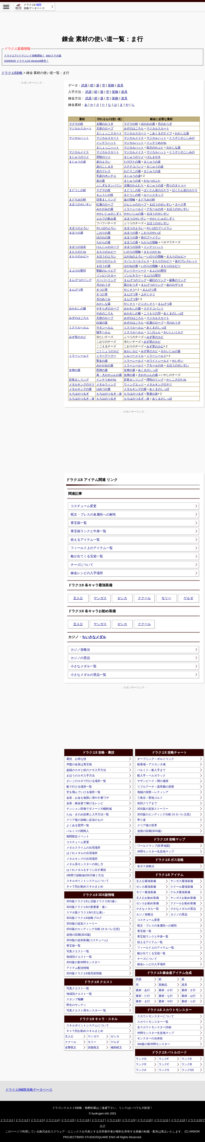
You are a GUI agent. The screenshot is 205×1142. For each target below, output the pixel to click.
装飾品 (163, 984)
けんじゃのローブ (135, 204)
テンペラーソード (135, 270)
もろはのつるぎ (79, 393)
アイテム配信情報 (77, 967)
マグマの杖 (76, 123)
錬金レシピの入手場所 (87, 573)
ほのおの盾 (148, 123)
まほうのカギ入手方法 (80, 775)
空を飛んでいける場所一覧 (83, 792)
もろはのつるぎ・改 (109, 393)
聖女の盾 (102, 360)
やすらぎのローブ (107, 308)
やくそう (129, 289)
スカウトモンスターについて (155, 1016)
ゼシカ (122, 598)
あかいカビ (131, 351)
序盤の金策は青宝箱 (79, 764)
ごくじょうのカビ (107, 351)
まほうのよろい (79, 228)
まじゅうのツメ (79, 157)
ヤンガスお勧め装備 (183, 897)
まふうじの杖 (104, 194)
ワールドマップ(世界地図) (153, 845)
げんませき (154, 157)
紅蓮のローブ (104, 204)
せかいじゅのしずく (109, 213)
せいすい (177, 360)
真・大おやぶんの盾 (109, 374)
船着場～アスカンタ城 (151, 764)
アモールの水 (155, 209)
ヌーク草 (180, 204)
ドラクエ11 (161, 1120)
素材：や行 (166, 1001)
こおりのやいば (151, 232)
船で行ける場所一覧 (79, 786)
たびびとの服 (132, 161)
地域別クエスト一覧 (79, 956)
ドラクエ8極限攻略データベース (29, 1089)
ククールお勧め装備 (183, 903)
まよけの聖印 (77, 270)
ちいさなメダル (94, 637)
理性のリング (155, 379)
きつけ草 (102, 289)
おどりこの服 (132, 171)
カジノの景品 (80, 658)
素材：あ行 (143, 990)
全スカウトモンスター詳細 (154, 1027)
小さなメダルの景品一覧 (88, 674)
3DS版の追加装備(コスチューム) (87, 940)
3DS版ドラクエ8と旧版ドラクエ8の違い (92, 901)
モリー (166, 598)
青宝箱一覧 (79, 523)
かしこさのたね (176, 379)
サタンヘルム (104, 327)
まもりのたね (77, 251)
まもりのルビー (106, 251)
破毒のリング (177, 280)
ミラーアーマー (106, 355)
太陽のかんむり (134, 185)
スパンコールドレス (136, 261)
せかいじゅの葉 (134, 213)
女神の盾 (74, 370)
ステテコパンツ (134, 166)
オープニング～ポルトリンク (155, 758)
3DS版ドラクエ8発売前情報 (84, 973)
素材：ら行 (189, 1001)
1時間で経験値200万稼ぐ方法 (85, 875)
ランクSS (188, 1070)
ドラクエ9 (128, 1120)
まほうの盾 (76, 232)
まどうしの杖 (77, 190)
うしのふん (154, 332)
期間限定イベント (77, 836)
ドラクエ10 (144, 1120)
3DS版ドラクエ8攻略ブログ (84, 917)
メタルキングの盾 (80, 389)
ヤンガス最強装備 (181, 881)
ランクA (141, 1070)
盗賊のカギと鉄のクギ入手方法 (86, 770)
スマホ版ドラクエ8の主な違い (85, 912)
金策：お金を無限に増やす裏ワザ (87, 797)
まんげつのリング (80, 280)
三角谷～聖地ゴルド (150, 797)
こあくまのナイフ (160, 133)
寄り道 (141, 819)
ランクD (141, 1064)
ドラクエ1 (6, 1120)
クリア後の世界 (147, 825)
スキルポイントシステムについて (87, 880)
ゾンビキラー (132, 275)
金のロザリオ (174, 284)
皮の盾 (100, 180)
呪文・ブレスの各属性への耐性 (93, 514)
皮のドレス (103, 171)
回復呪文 (93, 1047)
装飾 (111, 85)
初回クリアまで (147, 803)
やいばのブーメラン (159, 228)
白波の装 (102, 322)
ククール (144, 598)
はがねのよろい (134, 256)
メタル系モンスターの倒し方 (84, 864)
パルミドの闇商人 (77, 831)
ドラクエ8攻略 (12, 73)
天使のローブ (104, 128)
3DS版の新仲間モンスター (83, 962)
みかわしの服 (77, 308)
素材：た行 (143, 995)
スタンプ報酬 (74, 999)
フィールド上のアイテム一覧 (92, 548)
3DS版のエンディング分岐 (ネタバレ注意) (93, 929)
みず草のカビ (77, 337)
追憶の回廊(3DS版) (78, 934)
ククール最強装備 (181, 886)
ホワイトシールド (158, 360)
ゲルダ (188, 598)
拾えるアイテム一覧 (85, 539)
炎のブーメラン (151, 237)
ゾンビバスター (106, 275)
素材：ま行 (143, 1001)
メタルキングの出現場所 (82, 858)
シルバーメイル (134, 355)
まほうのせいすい (80, 204)
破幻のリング (157, 280)
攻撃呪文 (70, 1047)
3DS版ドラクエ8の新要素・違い (86, 906)
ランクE (187, 1058)
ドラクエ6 (82, 1120)
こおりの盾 (103, 232)
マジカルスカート (80, 128)
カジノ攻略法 (80, 649)
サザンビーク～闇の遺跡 (152, 781)
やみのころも (104, 313)
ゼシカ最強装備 (146, 886)
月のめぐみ (103, 299)
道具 (120, 85)
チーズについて (82, 564)
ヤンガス (100, 598)
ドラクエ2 (21, 1120)
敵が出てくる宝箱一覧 (87, 556)
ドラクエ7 (97, 1120)
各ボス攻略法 (145, 866)
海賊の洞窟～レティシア (152, 792)
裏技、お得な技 (76, 758)
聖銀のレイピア (106, 270)
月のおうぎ (165, 123)
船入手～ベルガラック (151, 775)
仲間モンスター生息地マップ (155, 851)
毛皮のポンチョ (106, 175)
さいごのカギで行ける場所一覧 (86, 781)
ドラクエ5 (67, 1120)
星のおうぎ (131, 284)
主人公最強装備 (146, 881)
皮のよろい (103, 161)
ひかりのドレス (106, 261)
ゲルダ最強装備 (180, 892)
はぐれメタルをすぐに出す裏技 (86, 869)
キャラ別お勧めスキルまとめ (84, 886)
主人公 (78, 598)
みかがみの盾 (104, 209)
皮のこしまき (104, 166)
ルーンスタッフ (154, 194)
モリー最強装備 (146, 892)
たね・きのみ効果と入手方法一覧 (87, 814)
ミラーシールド (134, 209)
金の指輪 (129, 199)
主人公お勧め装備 (147, 897)
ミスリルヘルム (79, 327)
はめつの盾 (103, 389)
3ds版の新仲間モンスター (153, 1044)
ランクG (141, 1058)
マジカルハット (79, 138)
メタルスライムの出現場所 (83, 847)
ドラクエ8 (113, 1120)
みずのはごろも (134, 128)
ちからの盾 (103, 242)
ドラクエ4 (52, 1120)
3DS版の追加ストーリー (81, 923)
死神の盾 (102, 370)
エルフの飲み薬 (106, 218)
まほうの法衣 (77, 246)
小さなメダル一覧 (84, 666)
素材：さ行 (189, 990)
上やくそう (148, 294)
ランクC (164, 1064)
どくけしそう (146, 303)
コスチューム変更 (84, 506)
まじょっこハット (107, 147)
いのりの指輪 (132, 251)
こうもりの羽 (152, 313)
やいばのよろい (106, 228)
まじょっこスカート (109, 133)
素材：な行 (166, 995)
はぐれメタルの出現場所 (82, 853)
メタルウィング (106, 384)
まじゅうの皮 (77, 161)
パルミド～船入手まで (151, 770)
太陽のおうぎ (104, 123)
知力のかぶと (155, 147)
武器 (84, 85)
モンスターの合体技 (150, 1038)
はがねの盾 (131, 266)
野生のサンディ (76, 1005)
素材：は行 (189, 995)
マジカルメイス (134, 138)
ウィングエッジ (134, 384)
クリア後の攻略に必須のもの (84, 819)
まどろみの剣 (77, 199)
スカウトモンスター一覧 (152, 1021)
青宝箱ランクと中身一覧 (88, 531)
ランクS (164, 1070)
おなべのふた (152, 180)
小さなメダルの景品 (183, 908)
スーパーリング (106, 280)
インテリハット (106, 142)
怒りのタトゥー (176, 185)
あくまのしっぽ (173, 313)
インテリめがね (156, 142)
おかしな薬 (182, 133)
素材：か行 (166, 990)
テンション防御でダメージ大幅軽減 (89, 808)
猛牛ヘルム (103, 332)
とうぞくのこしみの (182, 138)
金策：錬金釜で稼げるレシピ (84, 803)
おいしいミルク (173, 332)
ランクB (187, 1064)
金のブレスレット (186, 261)
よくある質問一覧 (77, 825)
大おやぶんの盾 (148, 374)
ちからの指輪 (149, 242)
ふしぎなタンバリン (109, 185)
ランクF (164, 1058)
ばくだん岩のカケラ (156, 190)
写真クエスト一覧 (77, 951)
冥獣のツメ (103, 157)
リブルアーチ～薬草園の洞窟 (155, 786)
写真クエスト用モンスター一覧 (86, 1010)
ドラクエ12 (178, 1120)
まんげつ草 (76, 289)
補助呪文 (116, 1047)
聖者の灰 (152, 393)
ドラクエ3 (37, 1120)
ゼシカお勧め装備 (147, 903)
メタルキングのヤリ (82, 384)
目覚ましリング (106, 199)
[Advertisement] (102, 20)
